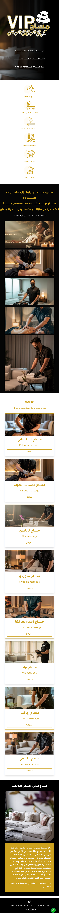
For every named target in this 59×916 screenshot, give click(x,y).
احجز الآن (29, 452)
